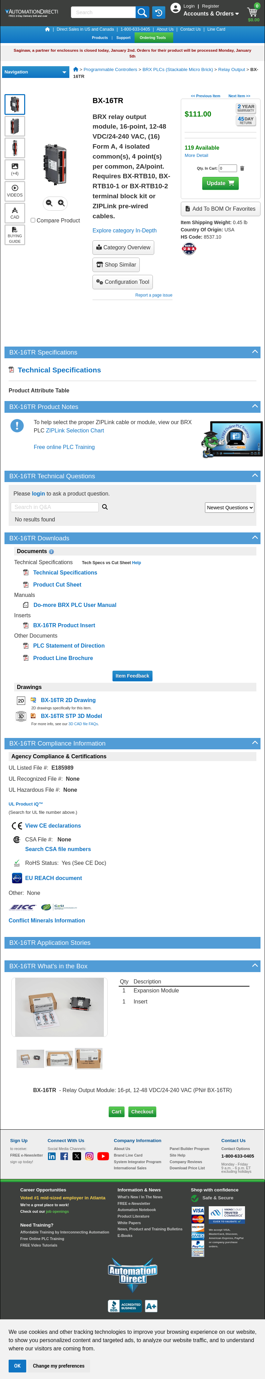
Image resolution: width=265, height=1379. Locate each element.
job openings (57, 1188)
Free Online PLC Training (42, 1215)
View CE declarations (53, 826)
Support (123, 38)
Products (100, 38)
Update (216, 183)
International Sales (130, 1144)
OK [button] (17, 1366)
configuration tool (122, 282)
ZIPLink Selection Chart (75, 430)
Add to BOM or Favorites (220, 209)
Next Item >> (239, 96)
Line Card (216, 29)
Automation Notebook (137, 1186)
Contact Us (190, 29)
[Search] (104, 12)
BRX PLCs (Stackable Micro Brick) (178, 69)
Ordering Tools (153, 38)
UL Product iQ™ (26, 804)
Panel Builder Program (189, 1125)
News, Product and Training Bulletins (150, 1205)
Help (136, 562)
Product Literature (133, 1193)
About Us (165, 29)
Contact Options (236, 1125)
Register (210, 6)
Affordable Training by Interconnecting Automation (64, 1209)
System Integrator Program (137, 1138)
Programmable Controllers (110, 69)
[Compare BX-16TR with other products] (33, 220)
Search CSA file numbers (58, 849)
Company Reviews (186, 1138)
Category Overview (123, 247)
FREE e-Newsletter (134, 1180)
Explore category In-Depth (124, 230)
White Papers (129, 1199)
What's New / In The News (140, 1173)
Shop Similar (116, 265)
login (38, 494)
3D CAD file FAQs (83, 724)
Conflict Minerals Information (47, 920)
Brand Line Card (128, 1132)
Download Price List (187, 1144)
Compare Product (55, 220)
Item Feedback (132, 676)
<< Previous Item (205, 96)
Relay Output (231, 69)
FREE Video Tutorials (38, 1222)
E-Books (125, 1212)
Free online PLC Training (64, 447)
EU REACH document (53, 878)
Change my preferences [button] (59, 1366)
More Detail (196, 155)
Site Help (178, 1132)
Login (190, 6)
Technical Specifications (55, 370)
